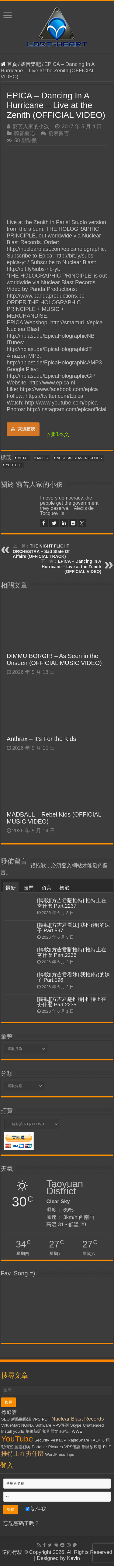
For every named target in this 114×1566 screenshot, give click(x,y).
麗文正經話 (60, 1431)
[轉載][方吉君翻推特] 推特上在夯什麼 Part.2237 (71, 903)
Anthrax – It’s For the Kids (41, 738)
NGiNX (27, 1425)
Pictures (55, 1447)
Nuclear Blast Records (79, 458)
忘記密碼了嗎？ (21, 1523)
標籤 (64, 888)
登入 (66, 865)
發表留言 (58, 133)
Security (41, 1440)
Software (43, 1425)
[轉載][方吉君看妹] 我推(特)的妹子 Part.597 (73, 927)
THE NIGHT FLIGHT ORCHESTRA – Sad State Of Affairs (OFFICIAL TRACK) (41, 551)
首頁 (9, 64)
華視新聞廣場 (37, 1431)
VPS (36, 1419)
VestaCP (58, 1440)
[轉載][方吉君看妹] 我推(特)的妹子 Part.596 (73, 977)
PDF (46, 1419)
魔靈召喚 (22, 1447)
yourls (18, 1431)
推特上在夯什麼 (22, 1453)
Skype (75, 1425)
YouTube (14, 465)
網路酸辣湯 (92, 1447)
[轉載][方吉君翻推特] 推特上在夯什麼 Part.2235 (71, 1002)
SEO (5, 1419)
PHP (107, 1447)
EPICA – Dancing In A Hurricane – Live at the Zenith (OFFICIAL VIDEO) (71, 566)
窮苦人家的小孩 (31, 126)
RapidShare (78, 1440)
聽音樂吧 (30, 64)
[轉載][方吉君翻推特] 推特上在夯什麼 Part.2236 (71, 952)
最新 (10, 888)
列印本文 (58, 434)
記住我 (36, 1509)
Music (42, 458)
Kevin (73, 1558)
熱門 (28, 888)
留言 (46, 888)
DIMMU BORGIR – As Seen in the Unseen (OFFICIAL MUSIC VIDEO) (54, 659)
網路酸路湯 (21, 1419)
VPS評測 (61, 1425)
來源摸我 (23, 429)
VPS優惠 (72, 1447)
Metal (23, 458)
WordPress (55, 1454)
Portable (39, 1447)
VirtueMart (10, 1425)
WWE (77, 1431)
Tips (70, 1454)
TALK (95, 1440)
